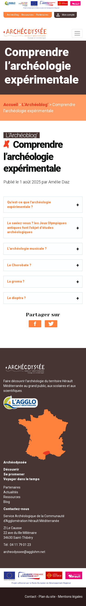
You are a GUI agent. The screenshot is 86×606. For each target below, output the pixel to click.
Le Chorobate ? (19, 265)
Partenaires (42, 15)
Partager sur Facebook (35, 323)
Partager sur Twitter (51, 323)
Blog (6, 502)
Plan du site (47, 596)
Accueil (10, 104)
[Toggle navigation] (77, 33)
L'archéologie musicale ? (27, 248)
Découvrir (11, 469)
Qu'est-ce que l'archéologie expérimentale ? (29, 204)
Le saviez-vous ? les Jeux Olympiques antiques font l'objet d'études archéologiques (37, 227)
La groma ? (15, 281)
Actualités (10, 492)
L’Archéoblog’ (35, 104)
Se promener (14, 474)
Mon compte (68, 15)
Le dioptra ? (16, 298)
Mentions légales (70, 596)
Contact (30, 596)
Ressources (27, 15)
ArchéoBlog (13, 15)
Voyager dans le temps (21, 479)
